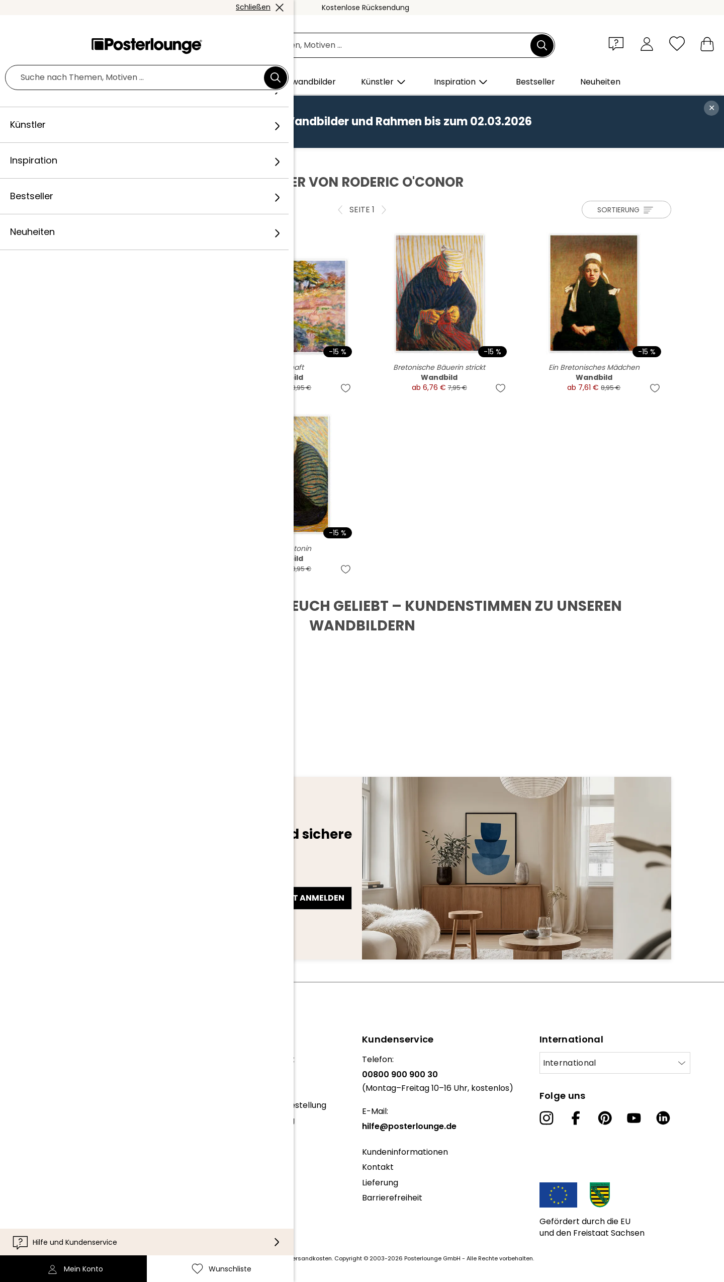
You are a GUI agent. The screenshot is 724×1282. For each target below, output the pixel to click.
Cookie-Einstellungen (50, 1217)
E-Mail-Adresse (91, 880)
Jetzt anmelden (308, 898)
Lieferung (380, 1182)
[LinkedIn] (663, 1118)
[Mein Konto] (647, 43)
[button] (618, 43)
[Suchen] (542, 45)
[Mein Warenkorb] (707, 43)
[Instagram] (546, 1118)
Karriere (24, 1090)
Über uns (25, 1059)
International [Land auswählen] (569, 1063)
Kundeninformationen (405, 1152)
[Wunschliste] (677, 43)
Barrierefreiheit (392, 1198)
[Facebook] (576, 1118)
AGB (16, 1186)
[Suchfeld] (373, 45)
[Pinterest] (605, 1118)
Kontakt (378, 1167)
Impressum (30, 1232)
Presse (21, 1130)
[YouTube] (634, 1118)
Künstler (129, 158)
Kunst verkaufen (40, 1161)
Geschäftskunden (43, 1146)
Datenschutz (33, 1202)
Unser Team (32, 1074)
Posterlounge (81, 158)
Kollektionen (32, 1105)
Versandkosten (310, 1258)
